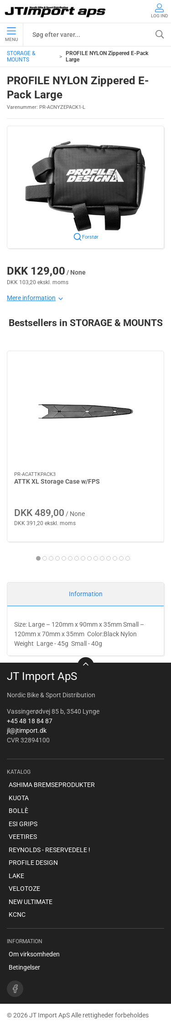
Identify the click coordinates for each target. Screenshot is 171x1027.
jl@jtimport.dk (27, 730)
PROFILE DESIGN (33, 862)
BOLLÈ (18, 810)
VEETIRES (23, 836)
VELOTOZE (24, 888)
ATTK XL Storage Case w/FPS (57, 481)
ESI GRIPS (23, 824)
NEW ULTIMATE (30, 901)
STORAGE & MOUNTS (21, 56)
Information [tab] (86, 594)
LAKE (16, 875)
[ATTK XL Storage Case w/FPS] (85, 411)
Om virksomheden (34, 954)
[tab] (38, 558)
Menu (11, 34)
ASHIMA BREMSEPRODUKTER (52, 784)
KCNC (17, 914)
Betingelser (24, 967)
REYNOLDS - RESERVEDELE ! (49, 849)
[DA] (56, 11)
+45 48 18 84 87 (29, 721)
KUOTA (19, 798)
